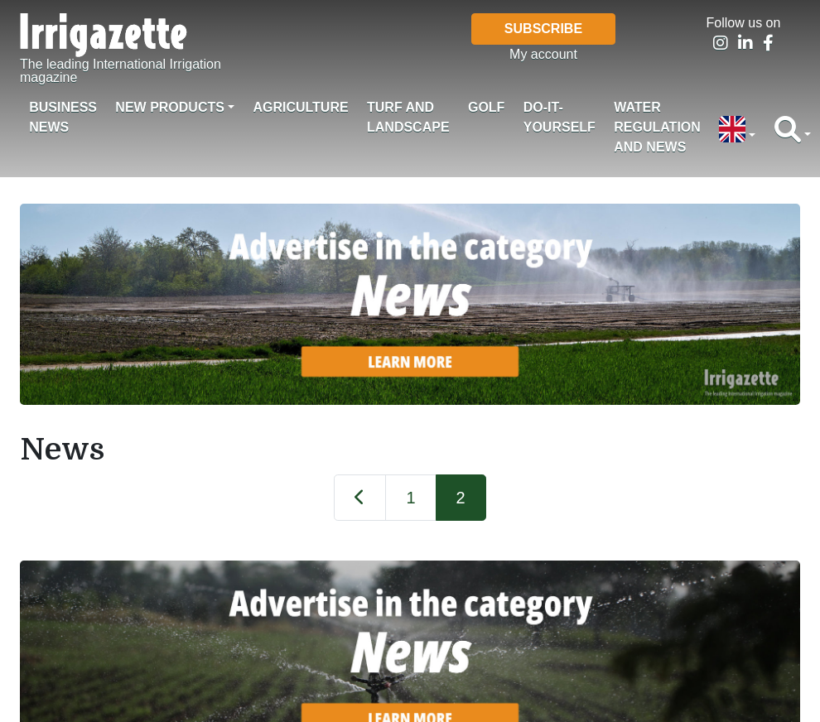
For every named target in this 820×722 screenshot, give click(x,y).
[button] (737, 130)
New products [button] (169, 107)
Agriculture (300, 107)
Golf (486, 107)
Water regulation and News (657, 127)
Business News (63, 117)
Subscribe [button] (543, 29)
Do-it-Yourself (559, 117)
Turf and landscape (408, 117)
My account (543, 54)
